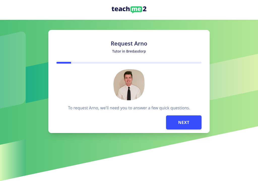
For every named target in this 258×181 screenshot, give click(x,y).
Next (183, 122)
